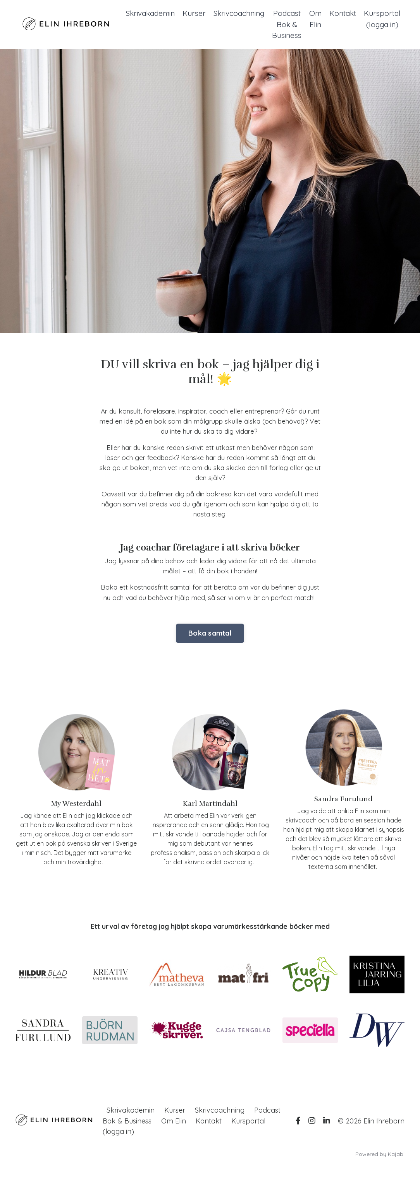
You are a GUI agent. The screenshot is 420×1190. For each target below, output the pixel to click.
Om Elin (311, 19)
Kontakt (340, 13)
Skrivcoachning (230, 13)
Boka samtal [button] (210, 649)
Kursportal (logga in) (381, 19)
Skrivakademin (136, 13)
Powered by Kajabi (380, 1170)
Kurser (183, 13)
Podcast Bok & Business (281, 25)
